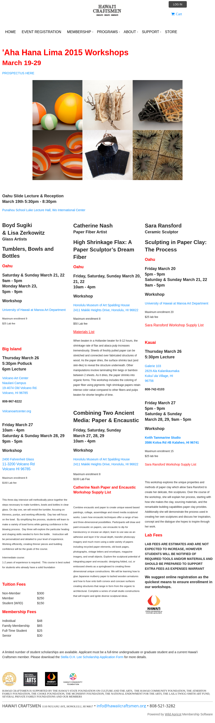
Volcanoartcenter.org (16, 411)
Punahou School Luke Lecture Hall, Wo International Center (43, 210)
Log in (177, 4)
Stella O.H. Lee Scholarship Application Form (92, 657)
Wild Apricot (173, 714)
